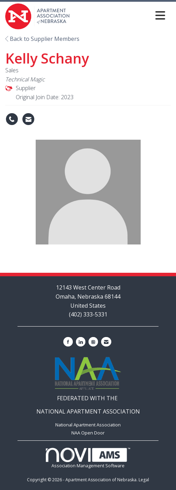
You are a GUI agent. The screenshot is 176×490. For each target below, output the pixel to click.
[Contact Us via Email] (106, 341)
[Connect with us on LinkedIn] (80, 341)
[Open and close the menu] (119, 15)
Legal (144, 480)
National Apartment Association (88, 425)
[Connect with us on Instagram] (93, 341)
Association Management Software (88, 458)
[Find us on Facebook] (68, 341)
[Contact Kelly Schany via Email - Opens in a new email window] (28, 119)
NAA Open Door (88, 433)
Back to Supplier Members (42, 39)
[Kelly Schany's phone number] (12, 119)
